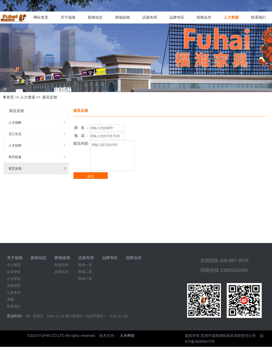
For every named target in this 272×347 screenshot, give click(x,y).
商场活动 (61, 265)
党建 (10, 299)
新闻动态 (95, 17)
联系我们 (258, 17)
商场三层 (85, 278)
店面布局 (149, 17)
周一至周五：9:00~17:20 (45, 316)
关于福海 (68, 17)
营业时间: (15, 316)
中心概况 (14, 265)
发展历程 (14, 285)
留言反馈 (49, 97)
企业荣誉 (14, 278)
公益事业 (14, 292)
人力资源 (231, 17)
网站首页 (40, 17)
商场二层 (85, 272)
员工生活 (38, 134)
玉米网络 (127, 336)
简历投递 (38, 157)
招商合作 (204, 17)
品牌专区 (176, 17)
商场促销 (122, 17)
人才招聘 (38, 145)
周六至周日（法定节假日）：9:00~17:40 (96, 316)
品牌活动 (61, 272)
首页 (10, 97)
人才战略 (38, 122)
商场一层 (85, 265)
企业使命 (14, 272)
